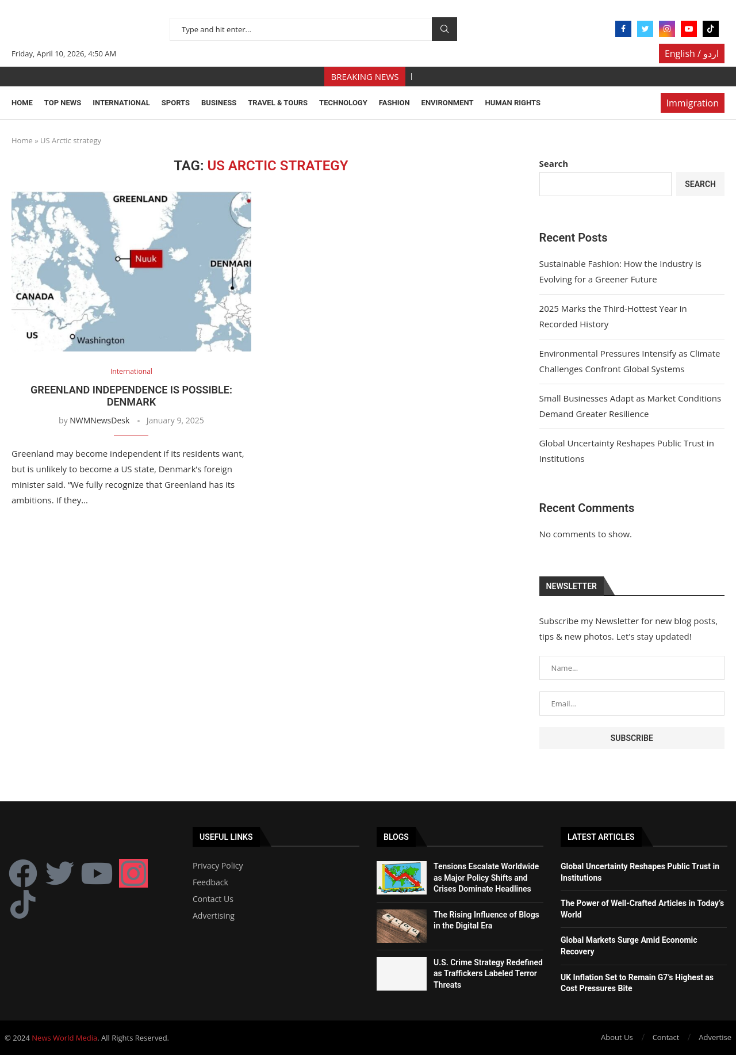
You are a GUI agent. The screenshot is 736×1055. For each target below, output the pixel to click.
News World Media (64, 1038)
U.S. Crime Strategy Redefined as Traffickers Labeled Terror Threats (488, 973)
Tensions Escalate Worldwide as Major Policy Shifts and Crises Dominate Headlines (486, 877)
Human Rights (512, 102)
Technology (343, 102)
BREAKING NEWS (365, 76)
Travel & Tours (278, 102)
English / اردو (692, 53)
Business (218, 102)
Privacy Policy (218, 866)
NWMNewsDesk (99, 420)
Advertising (214, 916)
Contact (666, 1037)
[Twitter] (645, 29)
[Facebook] (623, 29)
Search (444, 29)
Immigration (692, 103)
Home (22, 102)
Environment (447, 102)
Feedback (210, 882)
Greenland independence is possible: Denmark (131, 396)
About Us (617, 1037)
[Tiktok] (711, 29)
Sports (176, 102)
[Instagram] (667, 29)
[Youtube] (689, 29)
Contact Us (213, 899)
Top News (62, 102)
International (121, 102)
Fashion (394, 102)
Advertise (715, 1037)
